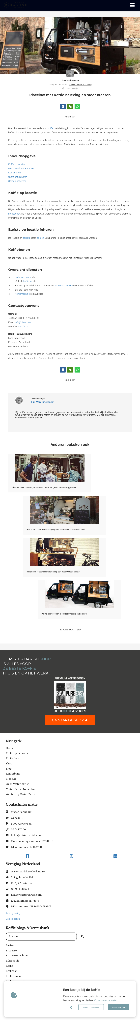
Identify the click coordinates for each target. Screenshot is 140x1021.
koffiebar (27, 281)
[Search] (82, 936)
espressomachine (64, 285)
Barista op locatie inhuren (21, 168)
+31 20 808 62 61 (20, 888)
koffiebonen (14, 213)
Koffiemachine (22, 294)
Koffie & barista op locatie (80, 84)
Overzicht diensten (17, 177)
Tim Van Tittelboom (70, 80)
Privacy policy (13, 913)
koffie (50, 128)
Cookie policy (13, 918)
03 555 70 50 (18, 829)
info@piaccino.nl (23, 322)
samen (40, 238)
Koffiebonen (14, 172)
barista (26, 238)
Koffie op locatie (16, 164)
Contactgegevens (17, 181)
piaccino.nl (23, 326)
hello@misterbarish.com (26, 835)
